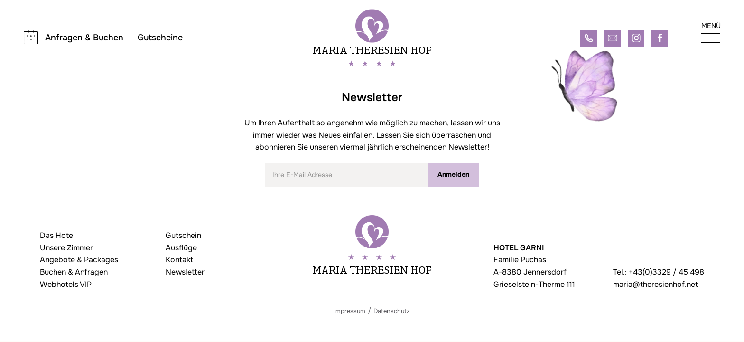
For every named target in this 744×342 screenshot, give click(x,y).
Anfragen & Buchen (84, 37)
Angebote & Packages (79, 260)
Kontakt (179, 260)
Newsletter (185, 272)
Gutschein (183, 235)
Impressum (349, 311)
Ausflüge (181, 248)
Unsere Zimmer (66, 248)
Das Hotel (57, 235)
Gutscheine (160, 38)
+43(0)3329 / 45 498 (666, 272)
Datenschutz (391, 311)
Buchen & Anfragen (74, 272)
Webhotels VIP (66, 284)
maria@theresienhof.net (655, 284)
